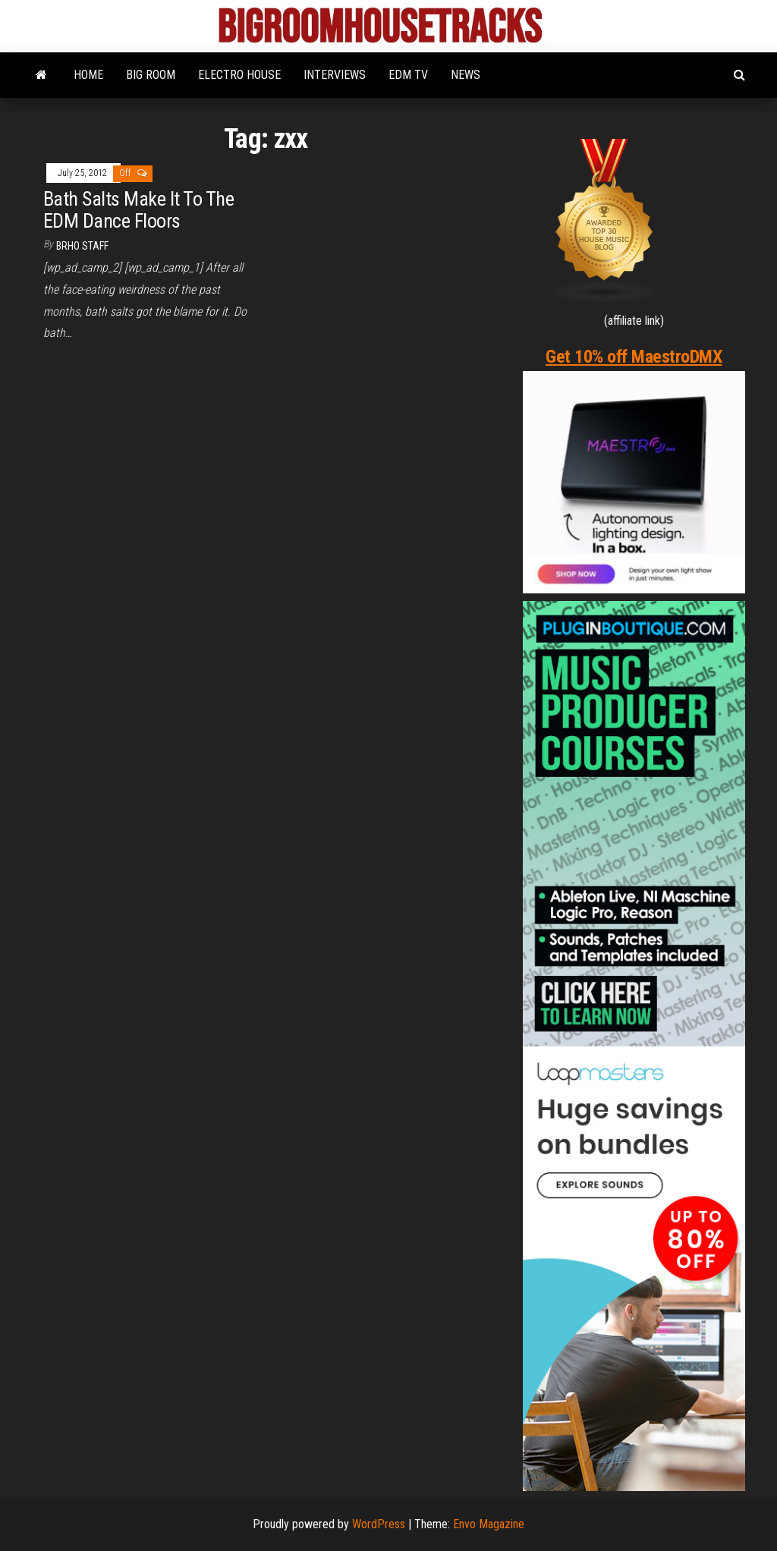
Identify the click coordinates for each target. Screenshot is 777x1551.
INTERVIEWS (335, 75)
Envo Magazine (488, 1524)
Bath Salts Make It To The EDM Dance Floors (138, 209)
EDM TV (408, 75)
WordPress (378, 1524)
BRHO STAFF (82, 246)
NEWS (465, 75)
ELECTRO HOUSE (239, 75)
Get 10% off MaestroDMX (634, 356)
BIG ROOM (150, 75)
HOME (88, 75)
